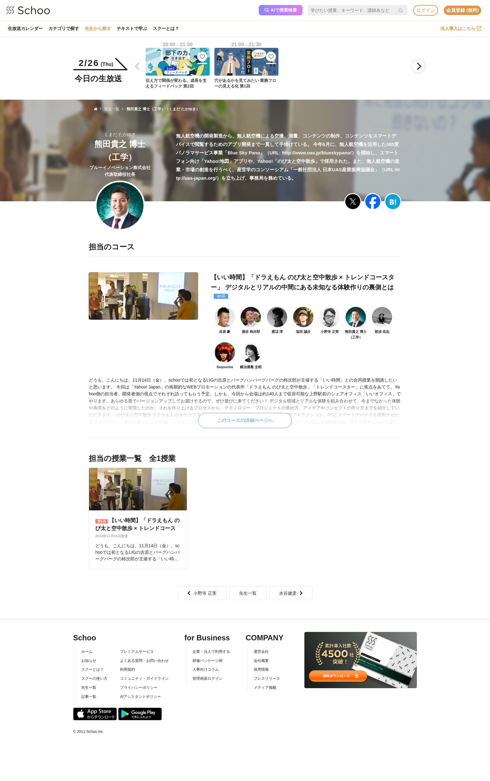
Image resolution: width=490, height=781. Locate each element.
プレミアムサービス (137, 651)
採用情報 (261, 669)
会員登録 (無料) (462, 10)
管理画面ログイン (207, 678)
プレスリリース (267, 678)
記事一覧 (88, 696)
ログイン (425, 10)
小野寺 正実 (202, 593)
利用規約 (127, 669)
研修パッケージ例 (207, 660)
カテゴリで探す (63, 28)
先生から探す (98, 28)
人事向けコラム (205, 669)
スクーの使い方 (94, 678)
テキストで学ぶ (132, 28)
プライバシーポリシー (139, 687)
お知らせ (88, 660)
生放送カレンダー (25, 28)
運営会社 (261, 651)
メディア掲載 (265, 687)
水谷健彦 (291, 593)
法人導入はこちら (460, 28)
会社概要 (261, 660)
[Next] (418, 66)
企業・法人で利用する (211, 651)
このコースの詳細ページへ (245, 420)
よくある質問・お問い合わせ (144, 660)
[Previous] (138, 66)
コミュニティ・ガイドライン (144, 678)
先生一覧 (248, 593)
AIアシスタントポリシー (140, 696)
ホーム (86, 651)
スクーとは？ (166, 28)
